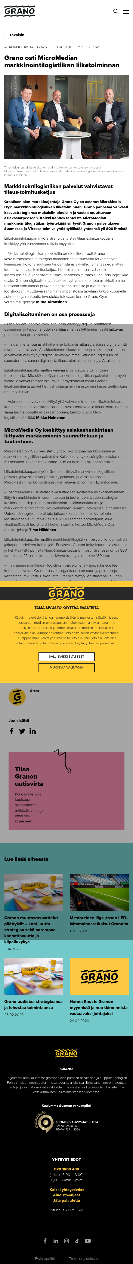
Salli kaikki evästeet (66, 656)
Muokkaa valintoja (66, 667)
